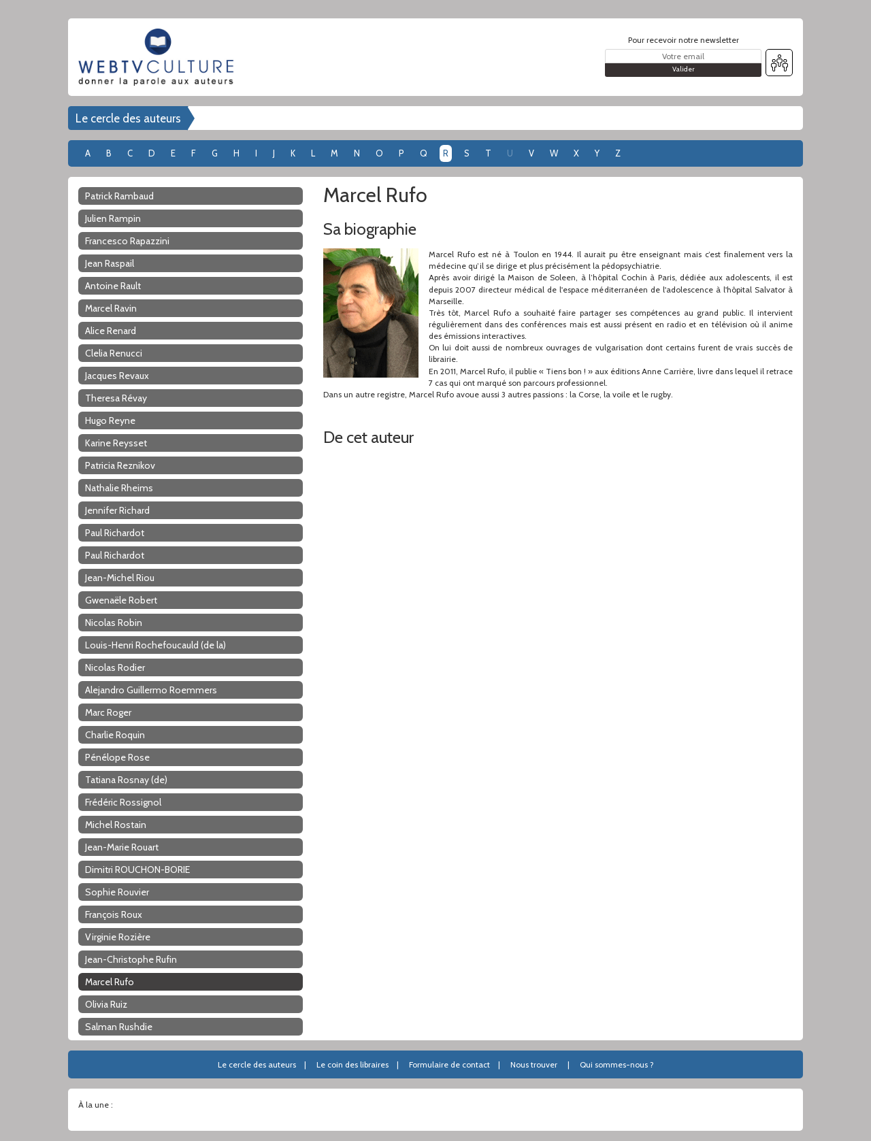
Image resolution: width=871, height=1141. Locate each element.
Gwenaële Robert (121, 600)
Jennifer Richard (117, 510)
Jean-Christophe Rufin (131, 959)
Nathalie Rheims (119, 488)
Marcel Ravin (111, 308)
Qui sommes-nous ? (617, 1064)
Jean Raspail (109, 263)
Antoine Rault (113, 286)
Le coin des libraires (352, 1064)
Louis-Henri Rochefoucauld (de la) (155, 645)
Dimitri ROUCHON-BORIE (137, 869)
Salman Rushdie (118, 1027)
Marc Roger (108, 712)
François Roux (113, 914)
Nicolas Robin (113, 622)
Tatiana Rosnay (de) (126, 780)
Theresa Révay (116, 398)
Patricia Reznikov (120, 465)
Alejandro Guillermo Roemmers (151, 690)
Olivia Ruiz (106, 1004)
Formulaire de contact (449, 1064)
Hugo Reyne (110, 420)
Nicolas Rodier (115, 667)
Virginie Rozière (117, 937)
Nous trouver (533, 1064)
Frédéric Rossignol (123, 802)
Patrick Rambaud (119, 196)
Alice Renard (110, 331)
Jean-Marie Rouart (122, 847)
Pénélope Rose (117, 757)
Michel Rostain (115, 824)
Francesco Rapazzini (127, 241)
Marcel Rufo (109, 982)
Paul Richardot (114, 533)
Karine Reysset (116, 443)
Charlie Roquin (115, 735)
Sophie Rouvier (117, 892)
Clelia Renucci (113, 353)
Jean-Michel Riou (119, 578)
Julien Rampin (113, 218)
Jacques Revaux (117, 375)
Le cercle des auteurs (128, 118)
